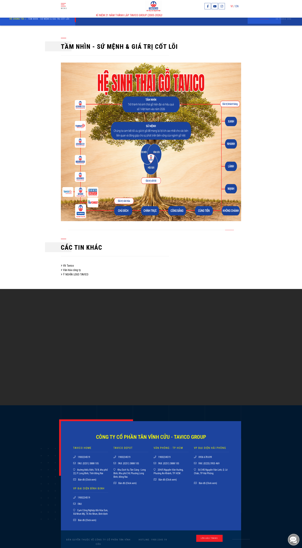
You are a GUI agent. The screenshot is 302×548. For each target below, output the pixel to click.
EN (236, 6)
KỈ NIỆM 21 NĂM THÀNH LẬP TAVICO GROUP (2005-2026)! (131, 15)
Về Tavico (68, 265)
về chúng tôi (17, 19)
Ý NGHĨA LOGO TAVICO (75, 274)
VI (232, 6)
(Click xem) (90, 479)
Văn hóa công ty (72, 270)
